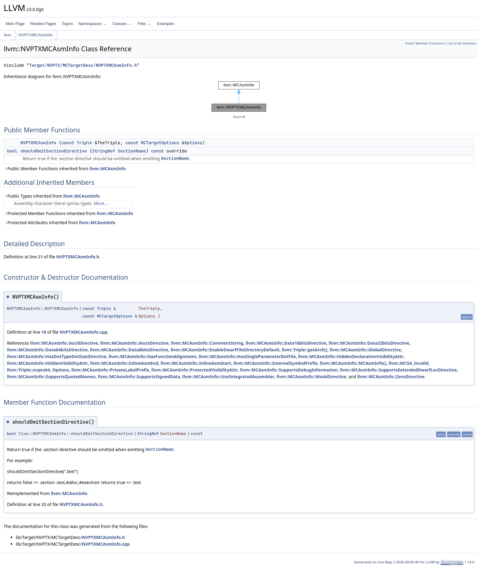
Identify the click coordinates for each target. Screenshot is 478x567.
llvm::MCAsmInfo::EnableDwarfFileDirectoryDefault (225, 350)
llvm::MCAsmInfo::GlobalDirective (365, 350)
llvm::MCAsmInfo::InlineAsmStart (195, 363)
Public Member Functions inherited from (65, 168)
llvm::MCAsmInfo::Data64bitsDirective (47, 350)
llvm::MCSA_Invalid (408, 363)
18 (43, 332)
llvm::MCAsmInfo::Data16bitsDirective (286, 343)
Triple (84, 142)
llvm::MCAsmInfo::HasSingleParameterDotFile (247, 356)
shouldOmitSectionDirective (53, 151)
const (67, 142)
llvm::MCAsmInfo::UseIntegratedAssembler (228, 376)
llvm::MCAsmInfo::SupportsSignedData (139, 376)
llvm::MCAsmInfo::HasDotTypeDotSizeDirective (56, 356)
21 (40, 257)
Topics (67, 23)
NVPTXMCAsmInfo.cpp (83, 332)
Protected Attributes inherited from (59, 222)
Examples (165, 23)
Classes (121, 23)
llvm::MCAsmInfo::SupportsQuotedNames (51, 376)
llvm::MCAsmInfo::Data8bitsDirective (129, 350)
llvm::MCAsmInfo (107, 168)
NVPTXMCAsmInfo (35, 35)
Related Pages (43, 23)
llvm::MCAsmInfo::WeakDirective (311, 376)
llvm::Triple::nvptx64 (28, 370)
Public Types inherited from (52, 196)
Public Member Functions (424, 43)
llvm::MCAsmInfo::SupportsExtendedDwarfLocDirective (398, 370)
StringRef (103, 151)
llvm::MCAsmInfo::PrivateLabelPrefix (110, 370)
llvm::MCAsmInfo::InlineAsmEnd (124, 363)
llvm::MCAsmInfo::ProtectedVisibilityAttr (195, 370)
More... (101, 203)
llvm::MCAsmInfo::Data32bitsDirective (369, 343)
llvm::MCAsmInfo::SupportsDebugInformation (288, 370)
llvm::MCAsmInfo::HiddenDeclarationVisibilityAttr (351, 356)
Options (193, 142)
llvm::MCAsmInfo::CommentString (207, 343)
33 (43, 504)
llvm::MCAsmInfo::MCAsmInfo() (353, 363)
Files (144, 23)
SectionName (132, 151)
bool (12, 151)
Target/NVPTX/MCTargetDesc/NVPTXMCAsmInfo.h (83, 65)
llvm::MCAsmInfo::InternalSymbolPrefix (276, 363)
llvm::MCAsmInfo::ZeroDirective (391, 376)
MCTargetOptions (160, 142)
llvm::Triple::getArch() (304, 350)
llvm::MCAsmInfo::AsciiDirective (64, 343)
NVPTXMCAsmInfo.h (77, 257)
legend (239, 117)
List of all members (462, 43)
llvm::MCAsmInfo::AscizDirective (134, 343)
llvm (7, 35)
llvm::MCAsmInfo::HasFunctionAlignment (152, 356)
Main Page (15, 23)
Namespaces (92, 23)
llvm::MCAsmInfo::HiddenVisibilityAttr (47, 363)
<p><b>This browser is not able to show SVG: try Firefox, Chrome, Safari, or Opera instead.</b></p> (239, 96)
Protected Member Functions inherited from (68, 213)
